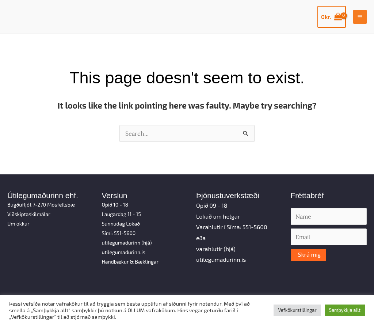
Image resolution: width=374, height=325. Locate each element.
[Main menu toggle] (360, 16)
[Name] (329, 216)
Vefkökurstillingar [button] (297, 310)
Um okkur (18, 223)
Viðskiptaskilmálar (28, 214)
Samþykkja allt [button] (344, 310)
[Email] (329, 236)
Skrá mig (309, 254)
